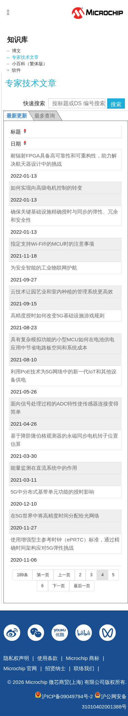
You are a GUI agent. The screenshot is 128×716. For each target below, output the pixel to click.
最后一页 (82, 585)
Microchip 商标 (82, 658)
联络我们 (84, 668)
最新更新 (16, 116)
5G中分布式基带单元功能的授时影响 (52, 492)
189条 (22, 575)
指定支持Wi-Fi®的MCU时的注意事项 (52, 244)
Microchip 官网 (20, 668)
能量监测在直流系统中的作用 (44, 468)
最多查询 (44, 116)
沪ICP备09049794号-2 (67, 696)
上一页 (64, 575)
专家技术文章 (25, 57)
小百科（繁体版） (29, 63)
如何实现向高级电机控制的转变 (46, 188)
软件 (16, 70)
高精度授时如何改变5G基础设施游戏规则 (57, 315)
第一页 (43, 575)
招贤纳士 (55, 668)
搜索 (116, 104)
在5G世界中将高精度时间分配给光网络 (55, 516)
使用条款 (47, 658)
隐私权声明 (16, 658)
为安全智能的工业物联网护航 (44, 268)
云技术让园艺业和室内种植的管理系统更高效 (62, 291)
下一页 (59, 585)
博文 (16, 50)
